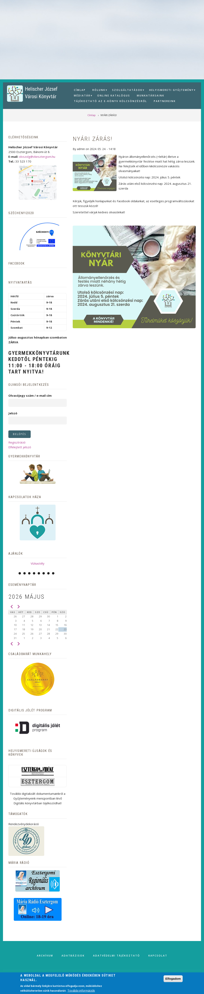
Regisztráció (17, 442)
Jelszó (12, 413)
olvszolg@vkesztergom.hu (37, 157)
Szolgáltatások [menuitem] (126, 90)
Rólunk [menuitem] (98, 90)
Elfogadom (173, 978)
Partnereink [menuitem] (165, 101)
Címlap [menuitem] (80, 90)
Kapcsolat (157, 955)
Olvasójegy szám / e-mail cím (30, 395)
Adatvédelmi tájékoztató (116, 955)
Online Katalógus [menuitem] (113, 95)
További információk (81, 990)
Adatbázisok (73, 955)
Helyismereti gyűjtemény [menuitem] (171, 90)
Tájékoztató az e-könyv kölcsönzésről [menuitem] (110, 101)
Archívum (45, 955)
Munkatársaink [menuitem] (150, 95)
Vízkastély (37, 563)
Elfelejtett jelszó (19, 447)
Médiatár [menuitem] (81, 96)
